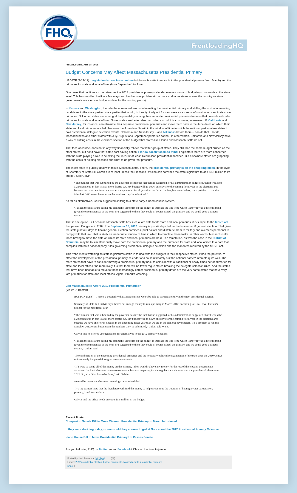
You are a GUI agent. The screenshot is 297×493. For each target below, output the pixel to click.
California (214, 120)
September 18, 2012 (124, 226)
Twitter (103, 449)
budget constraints (112, 462)
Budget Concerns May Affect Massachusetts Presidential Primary (134, 72)
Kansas (74, 108)
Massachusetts (131, 462)
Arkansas (169, 132)
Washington (93, 108)
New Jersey (73, 124)
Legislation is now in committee (112, 80)
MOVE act (221, 222)
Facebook (124, 449)
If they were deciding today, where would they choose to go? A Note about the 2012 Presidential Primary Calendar (142, 429)
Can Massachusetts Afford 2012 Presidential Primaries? (103, 285)
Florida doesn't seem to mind (158, 151)
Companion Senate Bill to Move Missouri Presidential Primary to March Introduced (121, 421)
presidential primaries (151, 462)
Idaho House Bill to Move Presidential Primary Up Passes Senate (109, 437)
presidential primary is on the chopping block (184, 167)
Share (70, 466)
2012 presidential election (89, 462)
